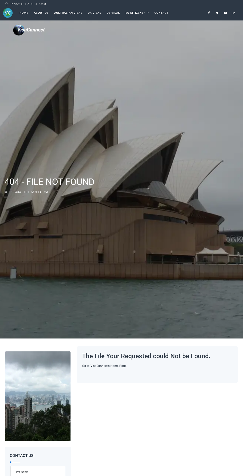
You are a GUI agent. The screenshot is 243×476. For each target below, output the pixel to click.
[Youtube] (225, 13)
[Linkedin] (234, 13)
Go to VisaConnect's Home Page (104, 366)
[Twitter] (217, 13)
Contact (161, 12)
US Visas (113, 12)
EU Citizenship (137, 12)
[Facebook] (209, 13)
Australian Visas (68, 12)
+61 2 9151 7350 (33, 4)
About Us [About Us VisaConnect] (41, 12)
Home (24, 12)
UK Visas (94, 12)
